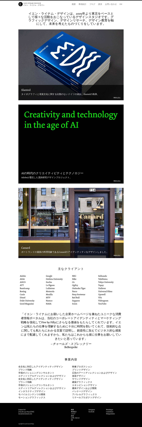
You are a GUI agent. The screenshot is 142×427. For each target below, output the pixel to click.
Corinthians (109, 412)
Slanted (26, 90)
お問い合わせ (111, 4)
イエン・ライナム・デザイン (34, 5)
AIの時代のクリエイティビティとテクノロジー (52, 173)
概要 (74, 4)
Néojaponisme (110, 414)
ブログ (92, 4)
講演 (100, 4)
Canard (25, 248)
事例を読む (117, 98)
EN (121, 4)
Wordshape (109, 410)
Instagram (92, 410)
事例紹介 (82, 4)
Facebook (91, 412)
